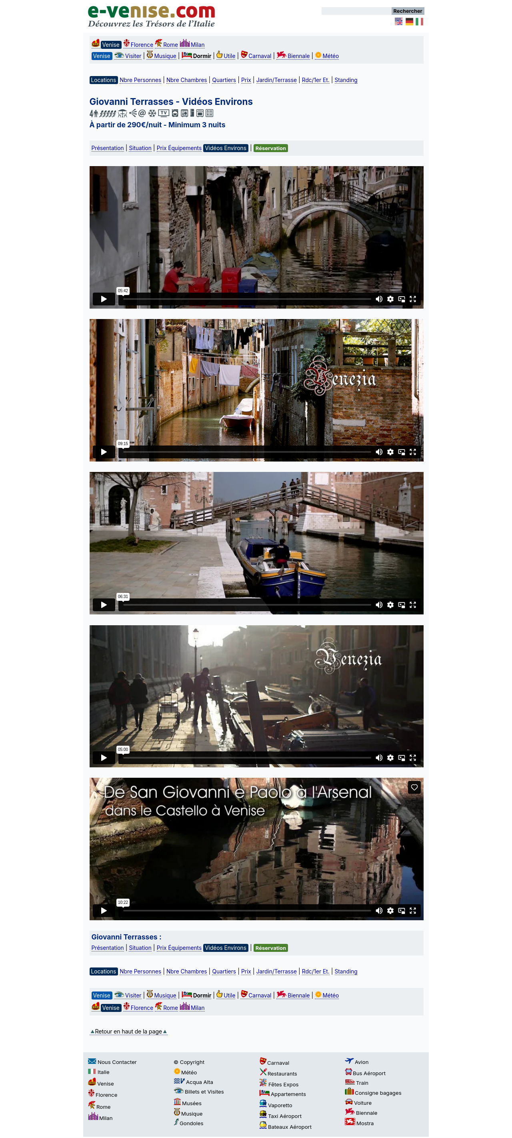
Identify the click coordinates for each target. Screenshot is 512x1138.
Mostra (359, 1123)
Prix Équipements (179, 148)
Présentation (108, 148)
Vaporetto (275, 1105)
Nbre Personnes (140, 80)
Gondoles (188, 1123)
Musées (188, 1103)
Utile (225, 56)
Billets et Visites (199, 1091)
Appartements (282, 1094)
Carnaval (255, 56)
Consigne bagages (373, 1093)
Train (356, 1083)
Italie (99, 1072)
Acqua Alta (193, 1082)
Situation (140, 148)
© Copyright (189, 1062)
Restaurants (278, 1073)
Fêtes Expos (279, 1084)
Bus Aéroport (365, 1073)
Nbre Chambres (186, 80)
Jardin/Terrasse (276, 80)
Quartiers (224, 80)
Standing (346, 80)
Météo (327, 56)
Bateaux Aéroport (285, 1127)
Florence (138, 45)
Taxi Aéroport (280, 1116)
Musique (161, 56)
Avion (357, 1062)
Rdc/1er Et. (316, 80)
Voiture (358, 1103)
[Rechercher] (357, 11)
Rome (166, 45)
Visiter (128, 56)
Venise (101, 1083)
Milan (192, 45)
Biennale (293, 56)
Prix (246, 80)
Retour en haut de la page (129, 1031)
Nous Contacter (112, 1062)
